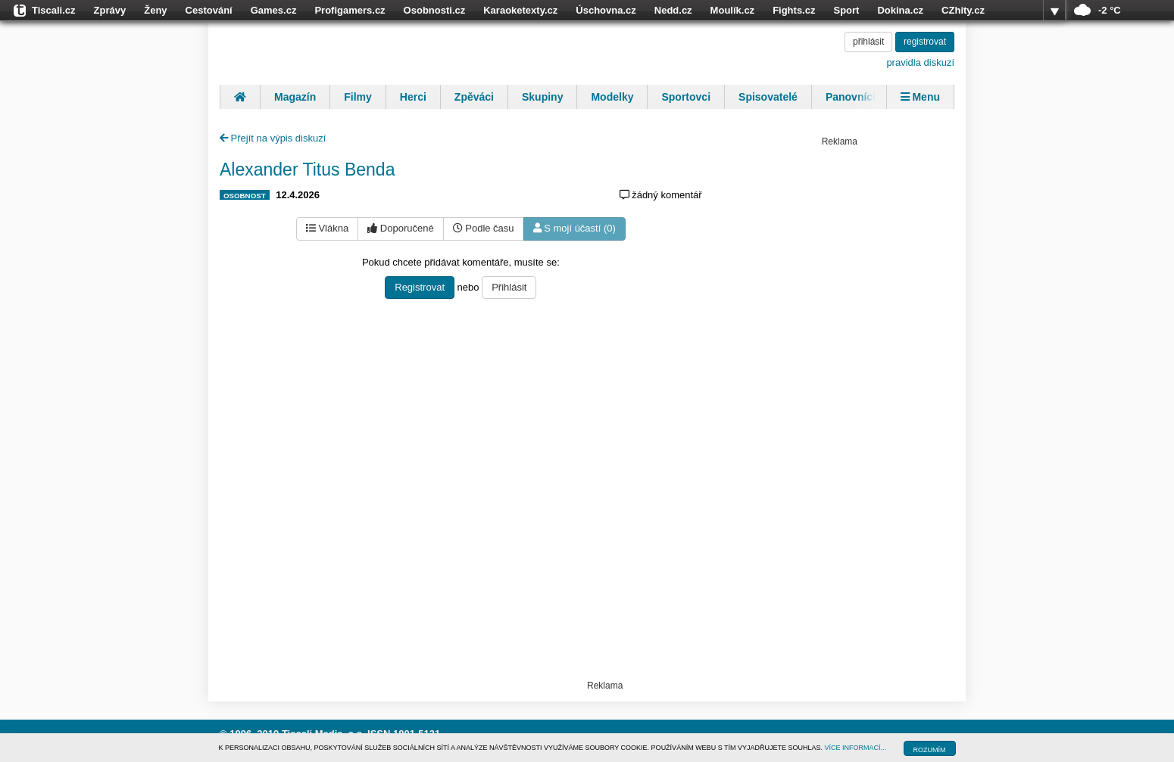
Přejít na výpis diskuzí (273, 138)
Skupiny (542, 97)
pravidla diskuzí (920, 62)
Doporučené (400, 228)
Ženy (155, 10)
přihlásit (868, 41)
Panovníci (851, 97)
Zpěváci (474, 97)
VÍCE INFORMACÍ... (856, 747)
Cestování (209, 10)
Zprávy (110, 10)
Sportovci (685, 97)
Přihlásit (509, 287)
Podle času (483, 228)
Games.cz (274, 10)
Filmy (358, 97)
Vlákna (327, 228)
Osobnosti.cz (435, 10)
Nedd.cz (673, 10)
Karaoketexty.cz (520, 10)
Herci (413, 97)
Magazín (295, 97)
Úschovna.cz (605, 10)
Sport (846, 10)
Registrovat (420, 287)
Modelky (612, 97)
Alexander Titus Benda (307, 169)
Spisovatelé (768, 97)
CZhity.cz (963, 10)
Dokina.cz (900, 10)
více (1054, 10)
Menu (920, 97)
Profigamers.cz (349, 10)
